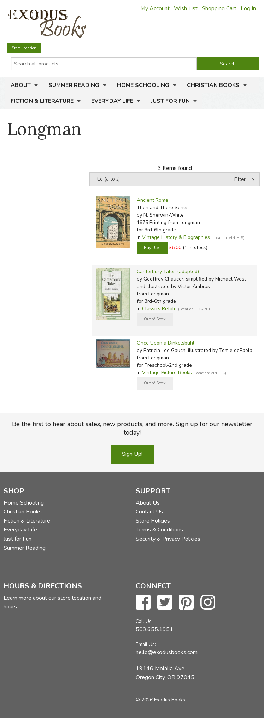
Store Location (24, 48)
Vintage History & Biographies (176, 237)
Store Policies (153, 521)
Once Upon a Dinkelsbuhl (165, 343)
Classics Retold (159, 308)
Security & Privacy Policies (168, 539)
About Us (148, 503)
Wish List (186, 8)
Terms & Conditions (159, 530)
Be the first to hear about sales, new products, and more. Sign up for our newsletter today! (132, 428)
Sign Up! (132, 454)
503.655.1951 (154, 629)
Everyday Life (112, 101)
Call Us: (144, 621)
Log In (248, 8)
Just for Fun (170, 101)
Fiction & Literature (42, 101)
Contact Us (149, 512)
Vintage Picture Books (167, 372)
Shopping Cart (219, 8)
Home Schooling (143, 85)
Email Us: (146, 644)
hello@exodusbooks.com (167, 652)
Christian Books (213, 85)
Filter (240, 179)
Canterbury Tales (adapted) (168, 271)
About (21, 85)
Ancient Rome (152, 200)
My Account (155, 8)
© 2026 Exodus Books (160, 699)
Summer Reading (73, 85)
